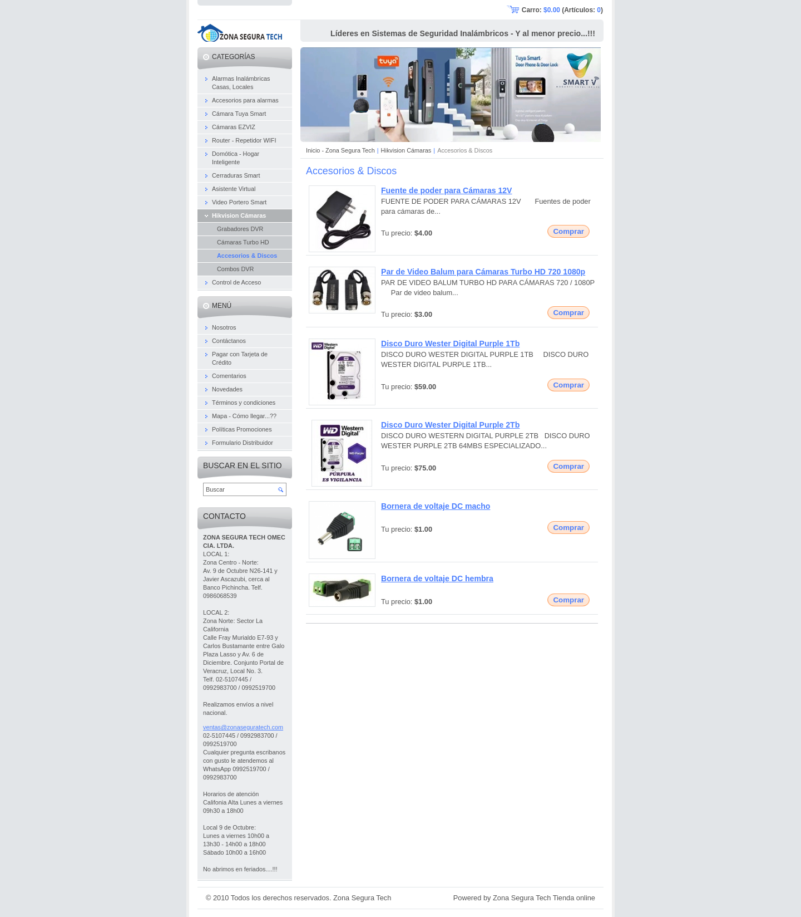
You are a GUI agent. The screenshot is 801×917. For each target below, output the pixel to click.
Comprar (568, 231)
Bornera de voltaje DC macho (435, 506)
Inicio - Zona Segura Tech (340, 150)
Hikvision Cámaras (406, 150)
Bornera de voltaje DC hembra (437, 578)
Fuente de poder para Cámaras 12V (446, 190)
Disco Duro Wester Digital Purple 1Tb (450, 343)
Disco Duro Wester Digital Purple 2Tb (450, 424)
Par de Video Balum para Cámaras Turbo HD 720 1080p (483, 271)
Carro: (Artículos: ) (562, 10)
